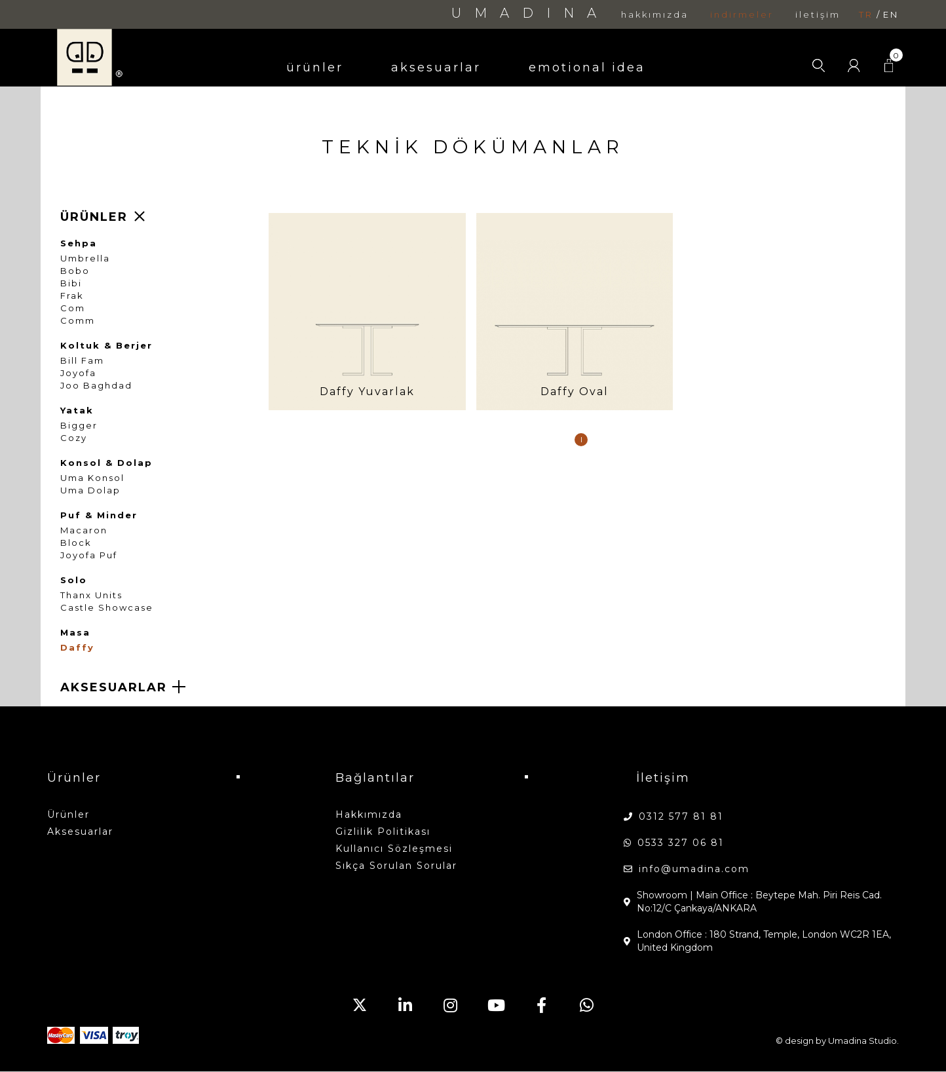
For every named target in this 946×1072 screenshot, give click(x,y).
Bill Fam (82, 360)
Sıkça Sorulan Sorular (396, 865)
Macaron (83, 530)
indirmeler (742, 14)
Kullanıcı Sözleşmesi (394, 848)
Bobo (75, 271)
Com (72, 308)
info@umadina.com (694, 869)
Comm (77, 320)
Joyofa (78, 373)
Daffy (77, 647)
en (891, 14)
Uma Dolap (90, 490)
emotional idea (587, 67)
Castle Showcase (106, 607)
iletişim (818, 14)
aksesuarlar (436, 67)
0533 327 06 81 (680, 843)
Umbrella (85, 258)
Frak (72, 296)
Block (76, 543)
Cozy (73, 438)
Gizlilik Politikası (382, 831)
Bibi (71, 283)
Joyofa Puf (88, 555)
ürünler (314, 67)
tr (866, 14)
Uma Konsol (92, 478)
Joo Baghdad (96, 385)
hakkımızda (655, 14)
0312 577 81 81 (681, 816)
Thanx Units (91, 595)
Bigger (79, 425)
